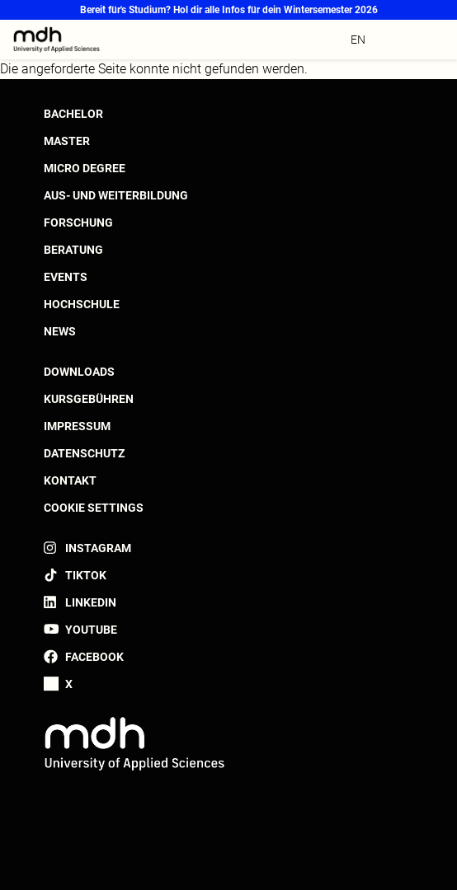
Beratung (73, 249)
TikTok (85, 575)
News (60, 331)
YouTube (91, 629)
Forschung (78, 222)
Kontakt (70, 480)
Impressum (77, 426)
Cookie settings (94, 507)
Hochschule (82, 304)
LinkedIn (90, 602)
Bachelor (73, 113)
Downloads (79, 371)
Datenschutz (84, 453)
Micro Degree (84, 168)
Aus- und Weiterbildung (116, 195)
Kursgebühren (89, 398)
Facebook (94, 656)
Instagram (98, 548)
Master (67, 141)
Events (65, 276)
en (358, 39)
